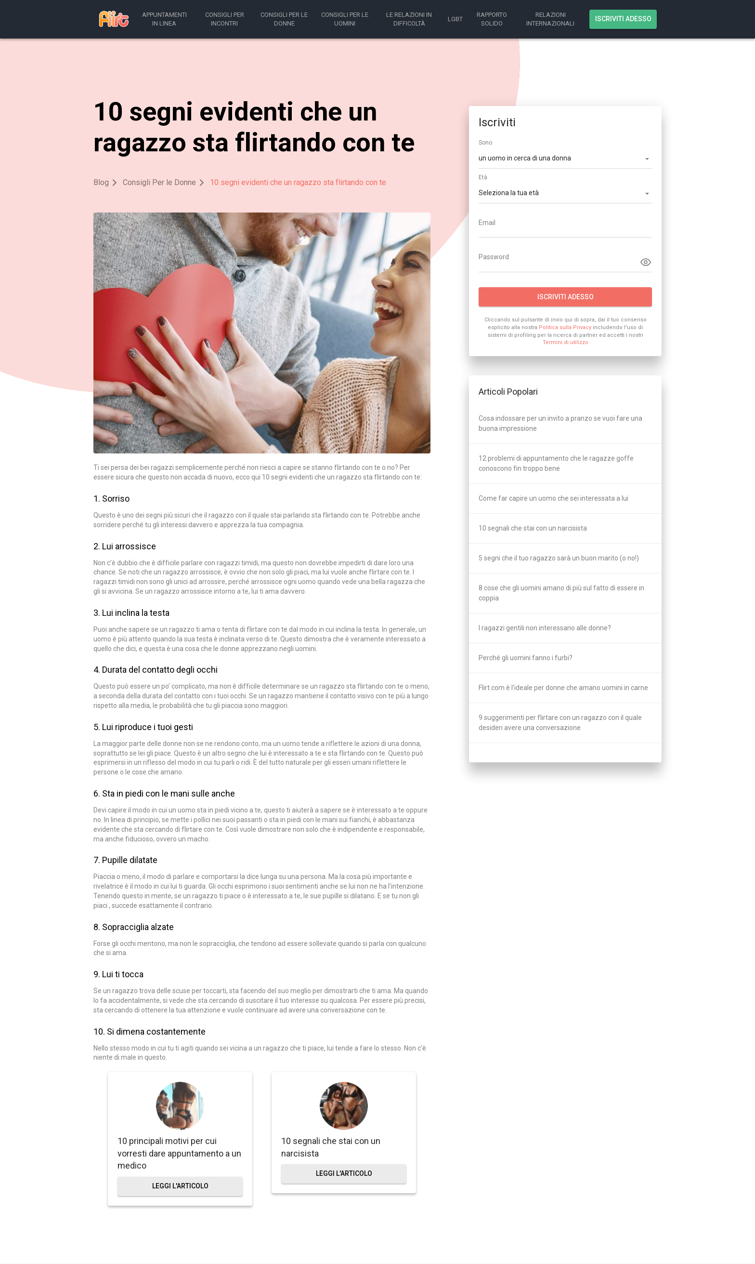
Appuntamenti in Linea (164, 19)
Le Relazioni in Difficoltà (409, 19)
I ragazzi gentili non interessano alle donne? (545, 628)
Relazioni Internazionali (550, 19)
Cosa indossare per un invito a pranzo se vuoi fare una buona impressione (560, 423)
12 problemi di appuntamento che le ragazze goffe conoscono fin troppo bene (556, 463)
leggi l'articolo (180, 1186)
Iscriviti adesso (623, 19)
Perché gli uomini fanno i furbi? (526, 658)
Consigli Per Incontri (224, 19)
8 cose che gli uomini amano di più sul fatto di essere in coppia (561, 593)
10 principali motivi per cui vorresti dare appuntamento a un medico (179, 1153)
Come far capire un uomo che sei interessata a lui (553, 498)
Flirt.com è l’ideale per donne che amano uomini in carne (563, 688)
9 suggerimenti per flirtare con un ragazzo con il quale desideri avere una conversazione (560, 723)
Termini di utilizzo (565, 342)
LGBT (455, 19)
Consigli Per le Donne (284, 19)
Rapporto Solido (492, 19)
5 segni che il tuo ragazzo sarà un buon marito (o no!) (559, 558)
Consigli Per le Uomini (344, 19)
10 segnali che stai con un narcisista (330, 1147)
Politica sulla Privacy (565, 327)
